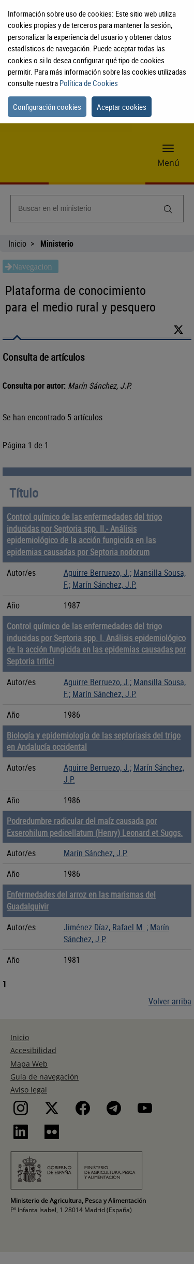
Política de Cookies (88, 83)
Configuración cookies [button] (47, 107)
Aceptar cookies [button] (121, 107)
